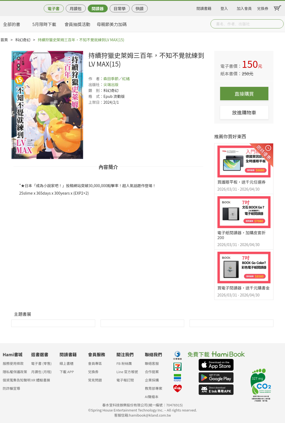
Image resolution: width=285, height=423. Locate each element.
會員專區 (95, 363)
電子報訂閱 (125, 380)
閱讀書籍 (204, 7)
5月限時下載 (44, 24)
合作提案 (152, 371)
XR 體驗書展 (40, 380)
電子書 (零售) (41, 363)
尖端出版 (111, 84)
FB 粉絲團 (124, 363)
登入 (224, 7)
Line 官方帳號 (127, 371)
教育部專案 (153, 388)
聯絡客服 (152, 363)
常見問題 (95, 380)
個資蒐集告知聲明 (17, 380)
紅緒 (126, 78)
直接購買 (244, 93)
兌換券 (262, 7)
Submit (279, 24)
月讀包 (75, 8)
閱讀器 (97, 8)
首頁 (4, 39)
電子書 (53, 8)
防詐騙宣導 (11, 388)
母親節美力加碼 (112, 24)
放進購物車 (244, 112)
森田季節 (111, 78)
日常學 (119, 8)
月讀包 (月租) (41, 371)
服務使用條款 (13, 363)
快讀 (139, 8)
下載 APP (67, 371)
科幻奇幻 (22, 39)
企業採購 (152, 380)
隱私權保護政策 (15, 371)
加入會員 (244, 7)
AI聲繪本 (151, 396)
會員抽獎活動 (77, 24)
